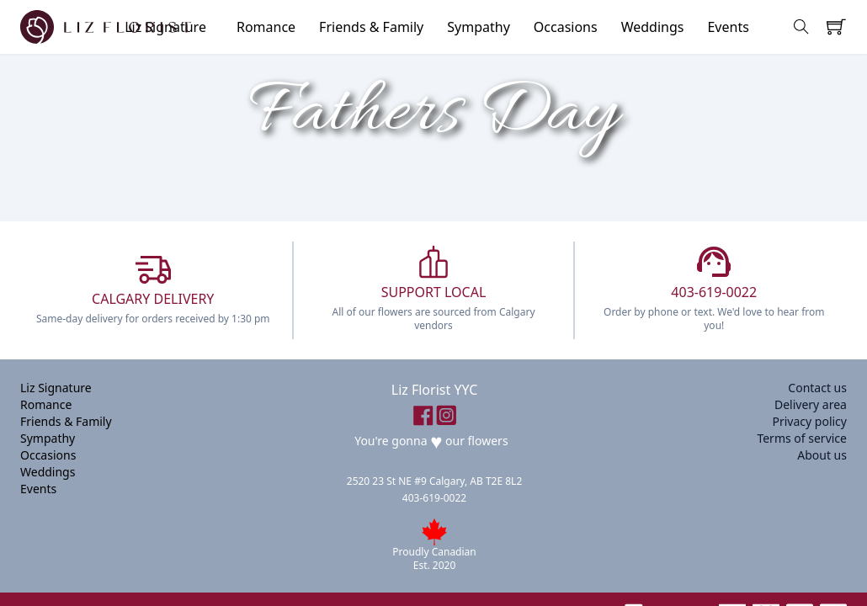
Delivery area (810, 404)
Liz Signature (56, 388)
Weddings (652, 27)
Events (727, 27)
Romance (266, 27)
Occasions (566, 27)
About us (822, 455)
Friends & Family (371, 27)
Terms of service (802, 438)
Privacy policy (809, 421)
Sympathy (478, 27)
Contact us (817, 388)
